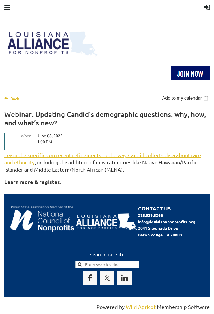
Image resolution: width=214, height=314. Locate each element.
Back (14, 98)
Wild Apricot (141, 307)
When (26, 135)
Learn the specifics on (30, 155)
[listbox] (186, 98)
